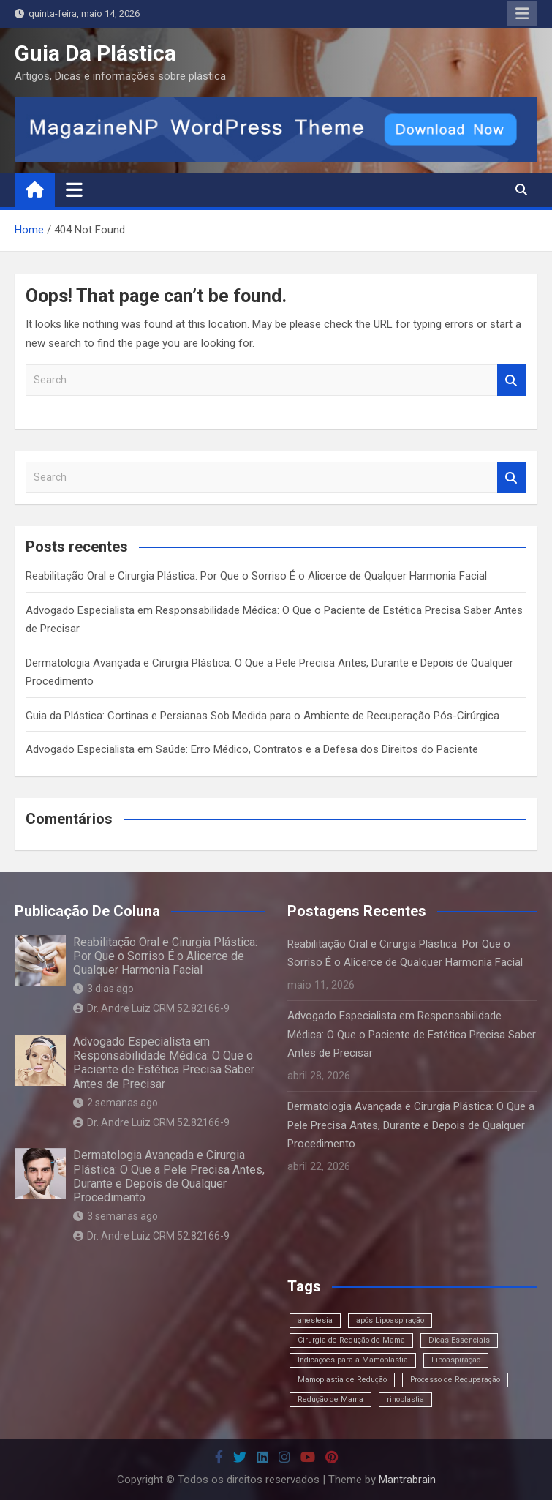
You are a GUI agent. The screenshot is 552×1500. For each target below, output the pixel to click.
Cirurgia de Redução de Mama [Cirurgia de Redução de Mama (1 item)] (351, 1340)
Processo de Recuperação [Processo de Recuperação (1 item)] (455, 1379)
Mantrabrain (407, 1479)
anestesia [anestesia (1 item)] (315, 1320)
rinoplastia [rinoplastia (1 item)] (405, 1399)
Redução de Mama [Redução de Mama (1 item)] (330, 1399)
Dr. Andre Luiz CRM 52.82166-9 (151, 1008)
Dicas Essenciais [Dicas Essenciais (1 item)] (459, 1340)
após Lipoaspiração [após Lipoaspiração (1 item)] (390, 1320)
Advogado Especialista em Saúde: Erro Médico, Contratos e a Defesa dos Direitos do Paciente (252, 749)
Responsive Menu (522, 13)
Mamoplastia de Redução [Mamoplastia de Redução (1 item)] (342, 1379)
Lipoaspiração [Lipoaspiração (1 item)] (455, 1360)
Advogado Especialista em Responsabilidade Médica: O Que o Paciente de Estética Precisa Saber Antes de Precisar (163, 1063)
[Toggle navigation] (74, 189)
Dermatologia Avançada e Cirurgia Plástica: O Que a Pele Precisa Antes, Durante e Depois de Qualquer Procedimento (169, 1176)
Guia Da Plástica (95, 53)
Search (511, 380)
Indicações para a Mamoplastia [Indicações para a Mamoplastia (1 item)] (353, 1360)
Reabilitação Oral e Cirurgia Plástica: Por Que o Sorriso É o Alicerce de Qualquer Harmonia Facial (256, 575)
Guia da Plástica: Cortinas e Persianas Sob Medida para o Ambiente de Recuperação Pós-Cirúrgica (262, 715)
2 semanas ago (115, 1103)
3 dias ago (103, 988)
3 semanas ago (115, 1216)
